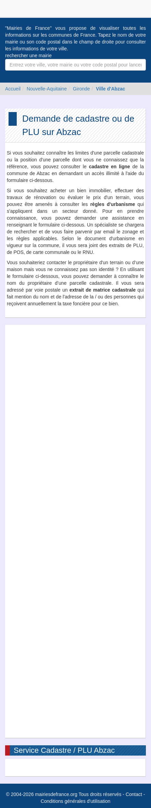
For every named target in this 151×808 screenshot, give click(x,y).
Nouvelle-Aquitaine (47, 88)
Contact (134, 794)
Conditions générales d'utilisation (75, 801)
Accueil (12, 88)
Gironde (81, 88)
